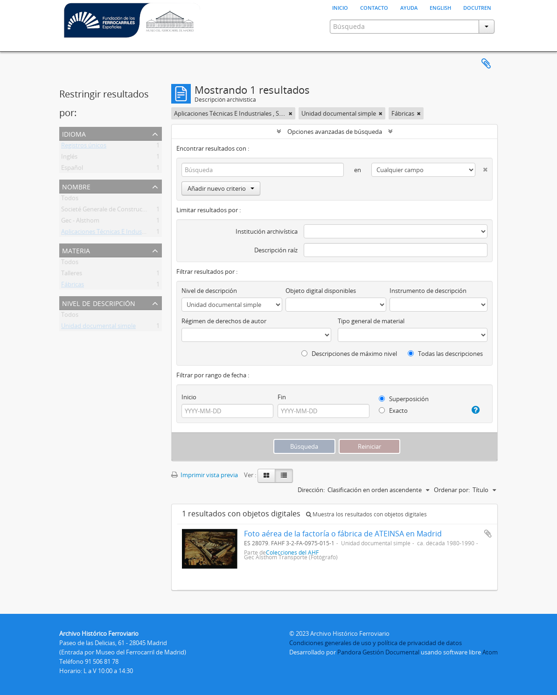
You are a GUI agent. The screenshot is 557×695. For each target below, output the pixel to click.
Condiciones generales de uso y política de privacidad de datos (375, 643)
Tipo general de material (371, 321)
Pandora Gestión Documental (378, 652)
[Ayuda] (473, 410)
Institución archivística (267, 231)
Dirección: (311, 490)
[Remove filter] (290, 113)
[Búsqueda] (262, 170)
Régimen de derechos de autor (223, 321)
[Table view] (284, 476)
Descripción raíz (276, 250)
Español (72, 169)
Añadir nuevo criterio (221, 188)
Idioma (74, 133)
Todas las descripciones (445, 353)
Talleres (71, 275)
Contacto (374, 7)
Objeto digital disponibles (320, 290)
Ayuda (409, 7)
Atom (490, 652)
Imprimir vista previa (204, 475)
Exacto (393, 410)
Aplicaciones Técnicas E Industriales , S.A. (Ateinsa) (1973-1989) (146, 233)
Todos (69, 199)
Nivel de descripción (98, 302)
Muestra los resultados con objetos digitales (366, 514)
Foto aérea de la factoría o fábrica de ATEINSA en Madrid (343, 533)
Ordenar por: (452, 490)
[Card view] (266, 476)
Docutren (477, 7)
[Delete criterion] (481, 168)
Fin (282, 397)
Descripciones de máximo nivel (349, 353)
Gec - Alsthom (80, 222)
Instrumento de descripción (428, 290)
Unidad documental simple (98, 327)
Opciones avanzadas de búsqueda (334, 131)
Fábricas (72, 286)
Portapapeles (486, 64)
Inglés (69, 158)
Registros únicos (83, 147)
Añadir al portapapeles (488, 533)
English (440, 7)
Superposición (404, 399)
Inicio (340, 7)
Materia (76, 249)
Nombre (76, 186)
